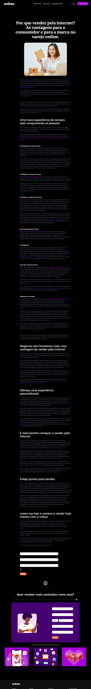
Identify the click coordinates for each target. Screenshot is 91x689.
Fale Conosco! (83, 3)
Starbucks (23, 424)
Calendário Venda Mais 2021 (57, 219)
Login (73, 3)
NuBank (62, 422)
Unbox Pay (37, 3)
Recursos (47, 3)
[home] (9, 3)
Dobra (29, 424)
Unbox (42, 237)
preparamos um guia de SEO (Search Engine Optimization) (47, 288)
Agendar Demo (57, 3)
